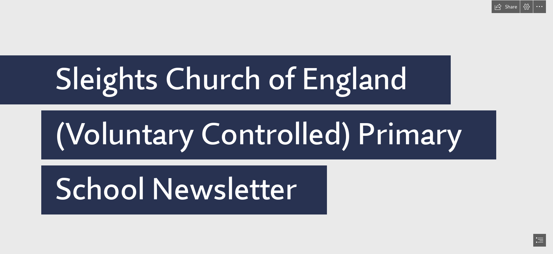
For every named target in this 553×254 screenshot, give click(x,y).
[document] (276, 127)
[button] (506, 6)
